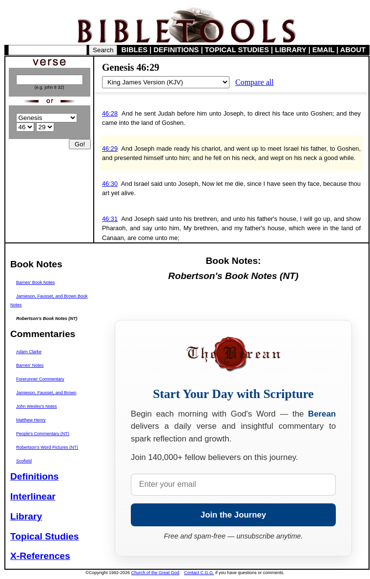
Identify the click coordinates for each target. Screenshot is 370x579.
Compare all (254, 82)
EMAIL (323, 50)
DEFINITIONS (176, 50)
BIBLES (135, 50)
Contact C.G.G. (199, 572)
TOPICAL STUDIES (237, 50)
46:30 (110, 183)
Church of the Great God (155, 572)
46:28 (110, 113)
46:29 (110, 148)
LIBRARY (290, 50)
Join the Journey (233, 514)
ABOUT (353, 50)
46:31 (110, 218)
